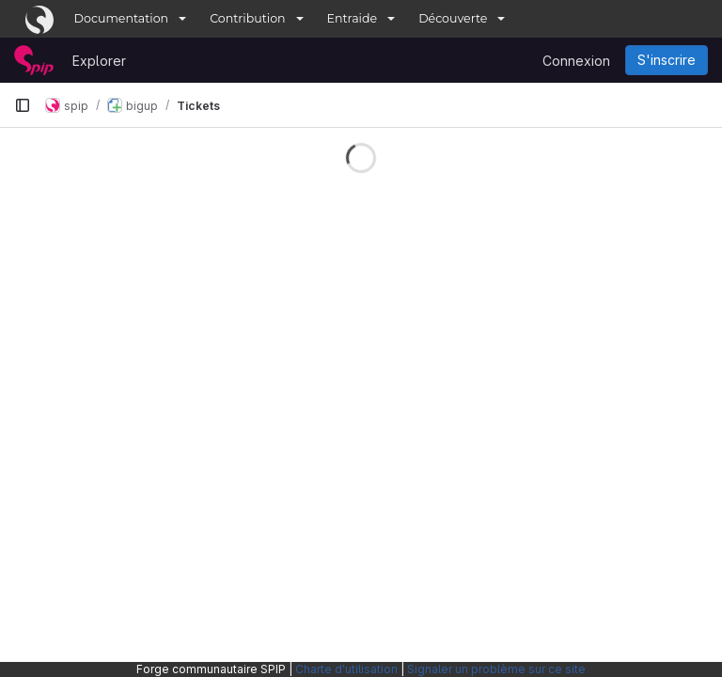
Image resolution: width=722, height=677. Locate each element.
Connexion (576, 61)
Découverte (452, 18)
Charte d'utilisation (346, 669)
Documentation (121, 18)
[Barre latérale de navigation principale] (23, 105)
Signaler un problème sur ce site (496, 669)
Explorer (99, 61)
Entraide (352, 18)
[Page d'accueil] (33, 60)
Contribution (247, 18)
